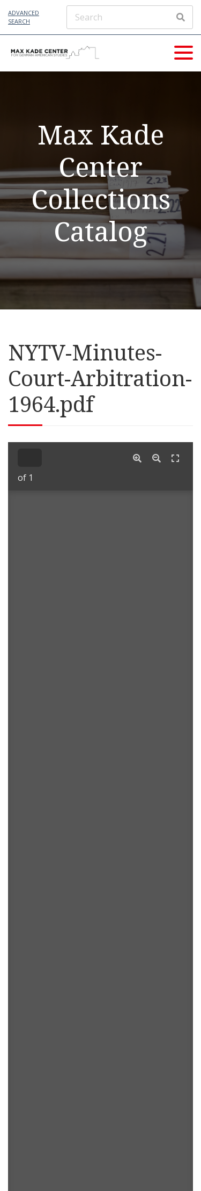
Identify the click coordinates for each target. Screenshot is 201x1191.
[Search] (129, 17)
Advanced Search (23, 17)
